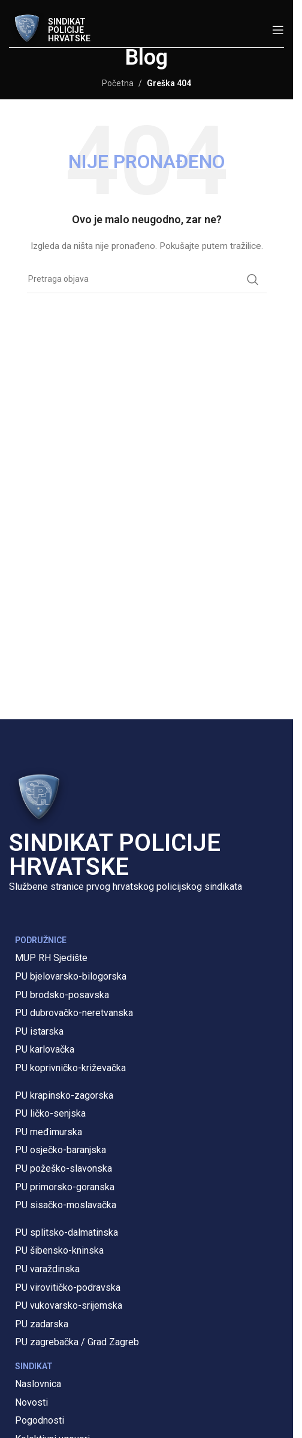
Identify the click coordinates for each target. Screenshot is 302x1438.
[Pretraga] (147, 279)
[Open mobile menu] (278, 30)
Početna (118, 83)
